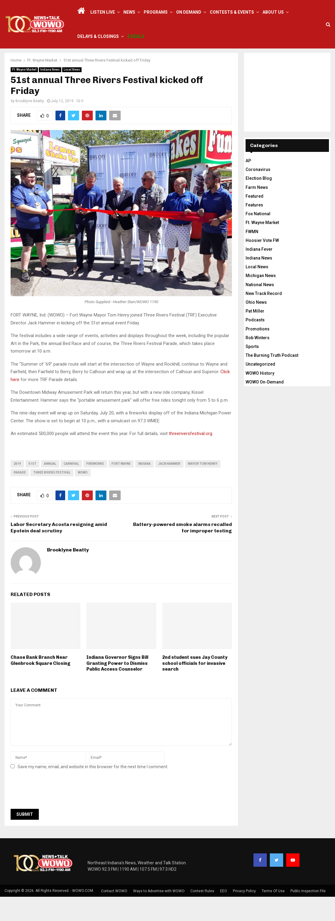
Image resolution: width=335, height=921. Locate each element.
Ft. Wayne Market (24, 93)
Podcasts (255, 344)
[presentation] (57, 815)
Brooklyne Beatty (29, 125)
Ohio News (256, 326)
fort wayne (121, 488)
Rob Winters (258, 362)
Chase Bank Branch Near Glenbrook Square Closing (40, 684)
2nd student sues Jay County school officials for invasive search (194, 687)
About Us (273, 12)
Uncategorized (260, 388)
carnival (71, 488)
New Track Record (264, 317)
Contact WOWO (114, 915)
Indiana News (50, 93)
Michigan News (261, 299)
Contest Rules (202, 915)
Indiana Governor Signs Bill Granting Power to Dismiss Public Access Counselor (117, 687)
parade (20, 496)
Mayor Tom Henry (202, 488)
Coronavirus (258, 193)
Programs (156, 12)
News (129, 12)
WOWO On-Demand (265, 406)
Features (254, 229)
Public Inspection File (308, 915)
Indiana (144, 488)
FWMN (252, 255)
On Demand (188, 12)
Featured (254, 220)
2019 (17, 488)
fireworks (95, 488)
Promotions (258, 353)
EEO (223, 915)
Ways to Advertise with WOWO (159, 915)
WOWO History (260, 397)
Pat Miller (255, 335)
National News (260, 308)
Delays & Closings (98, 36)
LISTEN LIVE (102, 12)
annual (50, 488)
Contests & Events (232, 12)
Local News (72, 93)
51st (32, 488)
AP (248, 185)
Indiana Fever (259, 273)
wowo (83, 496)
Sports (252, 370)
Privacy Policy (244, 915)
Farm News (257, 211)
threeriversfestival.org (190, 458)
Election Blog (259, 202)
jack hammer (169, 488)
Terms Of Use (273, 915)
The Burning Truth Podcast (272, 379)
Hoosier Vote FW (262, 264)
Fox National (258, 238)
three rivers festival (51, 496)
